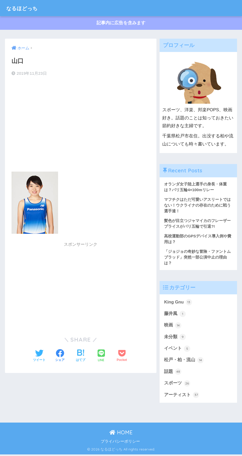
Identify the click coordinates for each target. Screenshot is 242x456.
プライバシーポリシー (120, 443)
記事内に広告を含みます (121, 23)
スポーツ (177, 385)
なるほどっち (26, 8)
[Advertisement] (81, 122)
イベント (177, 350)
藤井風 (175, 315)
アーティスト (181, 396)
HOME (121, 434)
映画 (172, 326)
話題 (172, 373)
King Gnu (178, 303)
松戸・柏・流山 (184, 361)
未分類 (175, 338)
